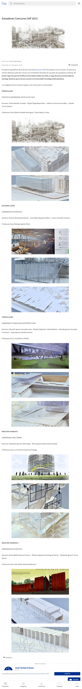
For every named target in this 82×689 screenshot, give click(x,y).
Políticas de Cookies (44, 674)
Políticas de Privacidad (34, 674)
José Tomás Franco (24, 667)
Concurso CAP (40, 70)
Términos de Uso (24, 674)
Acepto (67, 674)
